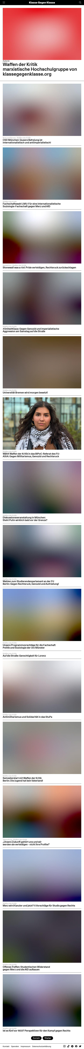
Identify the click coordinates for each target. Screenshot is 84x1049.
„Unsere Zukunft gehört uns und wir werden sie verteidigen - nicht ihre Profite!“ (26, 843)
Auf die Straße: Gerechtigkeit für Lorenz (24, 655)
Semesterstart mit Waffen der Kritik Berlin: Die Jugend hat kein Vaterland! (23, 779)
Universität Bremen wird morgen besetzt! (25, 392)
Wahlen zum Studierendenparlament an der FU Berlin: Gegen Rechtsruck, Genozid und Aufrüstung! (31, 582)
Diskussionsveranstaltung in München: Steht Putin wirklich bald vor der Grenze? (25, 519)
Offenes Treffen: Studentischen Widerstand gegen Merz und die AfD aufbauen (26, 968)
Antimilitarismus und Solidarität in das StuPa (27, 716)
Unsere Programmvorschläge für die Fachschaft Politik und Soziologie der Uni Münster (29, 646)
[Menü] (4, 2)
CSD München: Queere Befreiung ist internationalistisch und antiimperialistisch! (27, 141)
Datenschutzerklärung (41, 1046)
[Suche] (80, 2)
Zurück (36, 1038)
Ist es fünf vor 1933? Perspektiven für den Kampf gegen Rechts (37, 1030)
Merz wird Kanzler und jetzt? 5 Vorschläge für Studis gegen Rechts (39, 905)
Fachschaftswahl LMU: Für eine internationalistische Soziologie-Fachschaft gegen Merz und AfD (32, 205)
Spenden (15, 1046)
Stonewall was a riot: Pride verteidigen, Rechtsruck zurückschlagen (40, 267)
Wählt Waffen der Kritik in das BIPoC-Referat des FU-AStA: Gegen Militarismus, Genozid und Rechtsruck (31, 455)
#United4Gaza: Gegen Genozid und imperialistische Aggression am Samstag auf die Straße (31, 330)
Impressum (25, 1046)
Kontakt (6, 1046)
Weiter (48, 1038)
